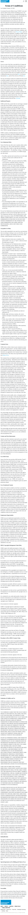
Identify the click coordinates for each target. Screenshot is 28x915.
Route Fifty (14, 909)
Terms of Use (6, 355)
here (19, 74)
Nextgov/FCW (3, 909)
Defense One (9, 909)
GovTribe (3, 910)
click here (18, 98)
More (7, 910)
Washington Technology (21, 909)
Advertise (11, 906)
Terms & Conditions (6, 907)
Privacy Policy (19, 31)
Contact (6, 906)
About (2, 906)
